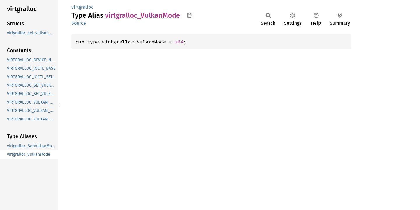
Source (78, 23)
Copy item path (189, 15)
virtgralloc (82, 7)
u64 (179, 42)
